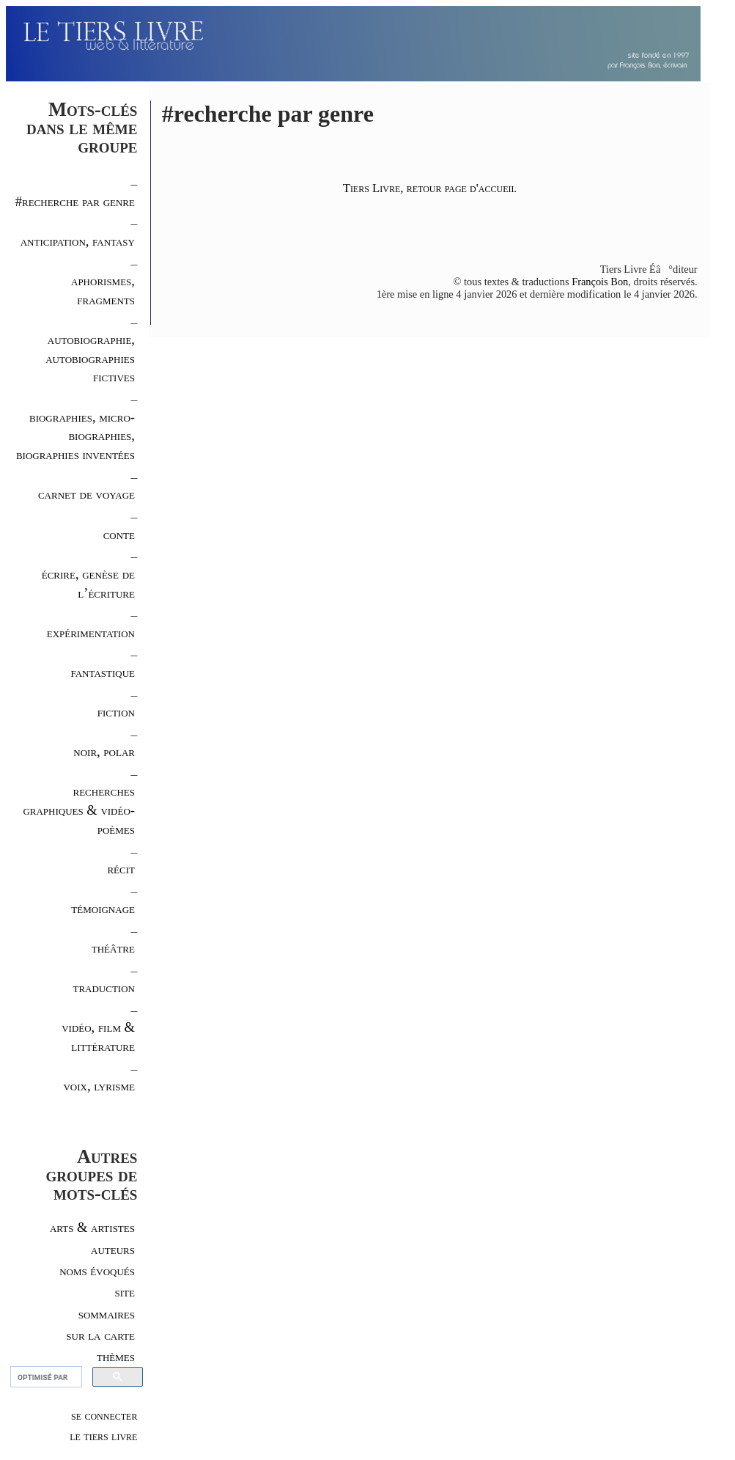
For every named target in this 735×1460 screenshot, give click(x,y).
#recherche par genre (75, 201)
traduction (104, 987)
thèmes (116, 1356)
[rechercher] (45, 1377)
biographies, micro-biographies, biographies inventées (75, 436)
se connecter (104, 1415)
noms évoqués (97, 1270)
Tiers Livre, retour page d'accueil (430, 188)
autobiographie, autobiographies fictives (90, 358)
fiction (116, 711)
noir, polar (104, 751)
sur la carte (100, 1335)
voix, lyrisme (99, 1085)
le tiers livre (103, 1435)
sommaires (106, 1313)
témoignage (103, 908)
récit (121, 868)
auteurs (113, 1249)
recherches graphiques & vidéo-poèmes (79, 810)
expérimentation (91, 632)
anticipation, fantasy (78, 241)
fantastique (102, 672)
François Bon (600, 281)
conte (119, 534)
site (125, 1291)
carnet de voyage (86, 494)
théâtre (113, 947)
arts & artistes (92, 1227)
